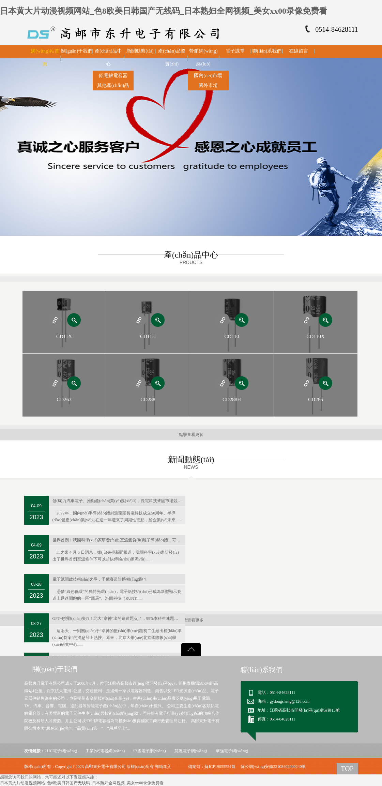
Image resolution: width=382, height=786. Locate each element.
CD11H (148, 336)
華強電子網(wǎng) (232, 750)
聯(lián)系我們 (266, 51)
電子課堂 (235, 51)
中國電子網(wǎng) (149, 750)
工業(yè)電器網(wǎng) (105, 750)
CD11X (64, 336)
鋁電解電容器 (113, 75)
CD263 (64, 399)
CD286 (315, 399)
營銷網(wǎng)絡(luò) (203, 57)
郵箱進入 (163, 766)
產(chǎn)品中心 (108, 57)
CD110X (315, 336)
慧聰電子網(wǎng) (190, 750)
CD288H (232, 399)
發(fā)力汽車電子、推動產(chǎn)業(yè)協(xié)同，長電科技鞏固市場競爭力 (118, 500)
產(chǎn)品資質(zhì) (171, 57)
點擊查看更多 (191, 434)
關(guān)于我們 (77, 51)
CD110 (232, 336)
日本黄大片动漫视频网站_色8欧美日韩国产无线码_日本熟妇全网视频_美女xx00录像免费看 (163, 10)
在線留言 (298, 51)
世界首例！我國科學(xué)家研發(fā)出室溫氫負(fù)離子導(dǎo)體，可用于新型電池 (118, 540)
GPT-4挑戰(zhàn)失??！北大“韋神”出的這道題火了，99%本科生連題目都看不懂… (118, 618)
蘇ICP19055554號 (219, 766)
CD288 (147, 399)
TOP (347, 768)
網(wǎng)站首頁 (45, 57)
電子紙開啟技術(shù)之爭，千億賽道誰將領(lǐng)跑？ (100, 579)
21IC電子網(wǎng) (61, 750)
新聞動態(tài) (139, 51)
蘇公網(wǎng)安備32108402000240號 (273, 766)
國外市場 (208, 85)
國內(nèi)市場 (208, 75)
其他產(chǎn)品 (113, 85)
